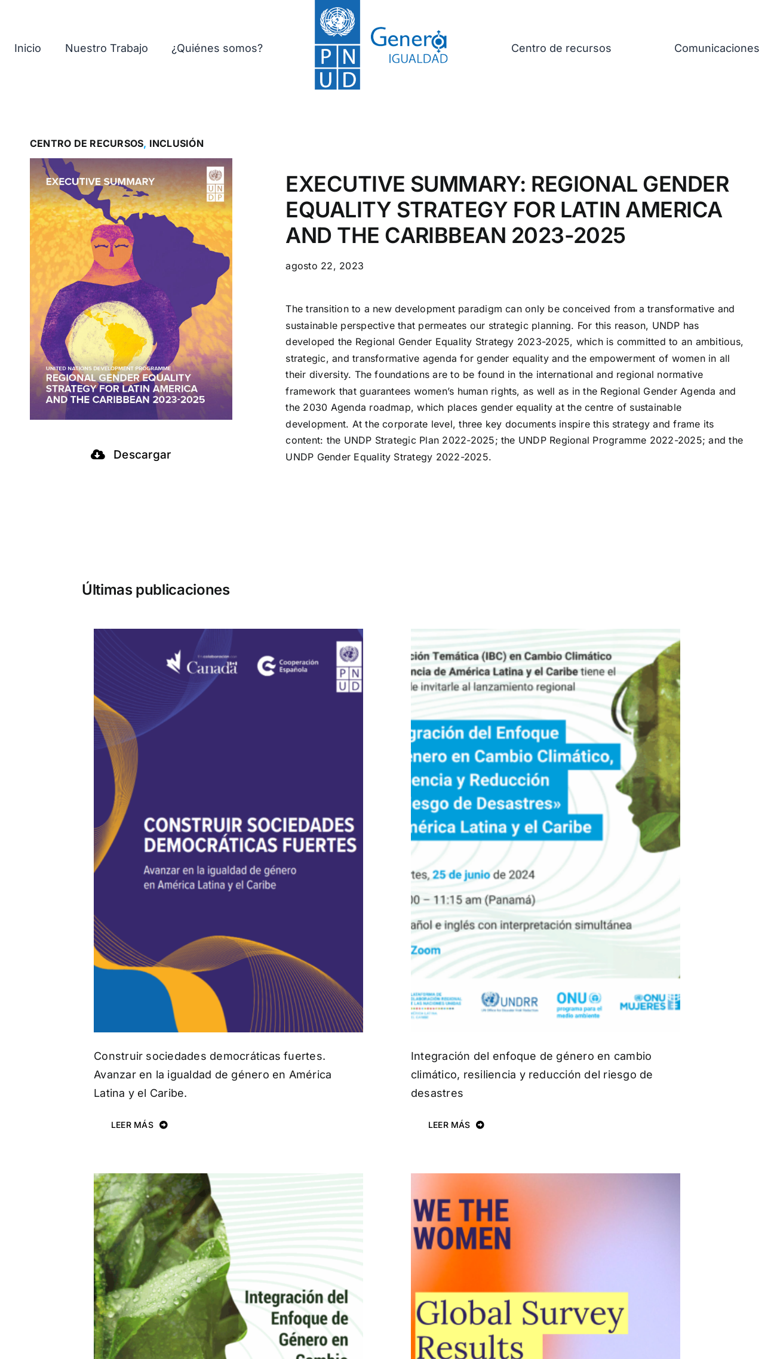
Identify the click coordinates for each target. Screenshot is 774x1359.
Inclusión (176, 143)
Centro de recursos (86, 143)
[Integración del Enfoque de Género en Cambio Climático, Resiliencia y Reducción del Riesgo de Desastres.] (228, 1181)
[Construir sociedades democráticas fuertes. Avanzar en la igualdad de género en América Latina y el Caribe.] (228, 636)
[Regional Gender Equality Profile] (545, 1181)
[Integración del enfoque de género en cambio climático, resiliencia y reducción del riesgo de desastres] (545, 636)
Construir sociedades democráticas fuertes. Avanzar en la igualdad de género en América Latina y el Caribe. (212, 1074)
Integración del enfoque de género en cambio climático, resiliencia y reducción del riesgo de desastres (532, 1074)
